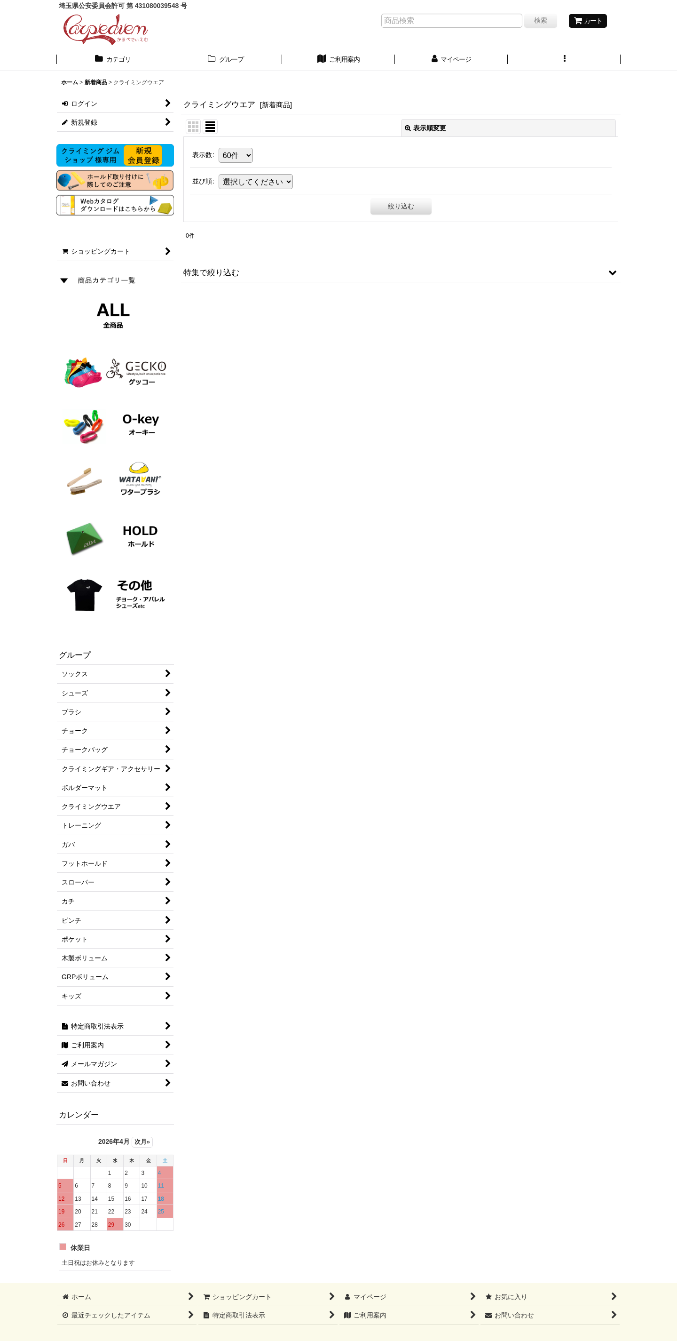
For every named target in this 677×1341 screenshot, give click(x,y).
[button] (564, 60)
